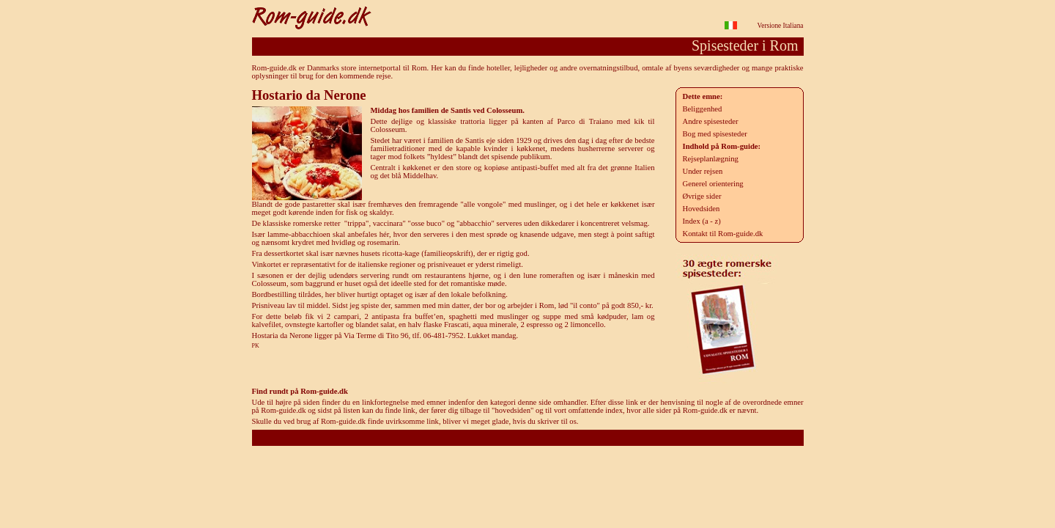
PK (255, 345)
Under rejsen (703, 171)
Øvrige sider (702, 196)
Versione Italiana (781, 25)
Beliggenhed (702, 109)
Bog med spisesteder (715, 134)
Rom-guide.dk (527, 437)
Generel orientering (713, 184)
